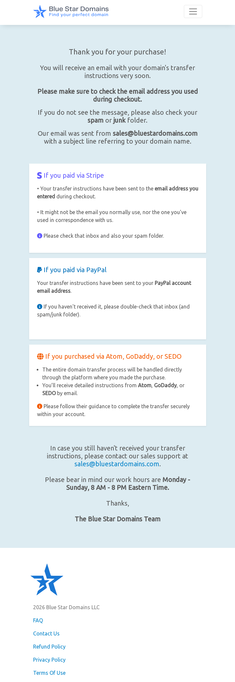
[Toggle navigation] (193, 11)
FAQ (38, 620)
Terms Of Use (49, 673)
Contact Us (46, 633)
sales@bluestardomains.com (116, 464)
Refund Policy (49, 647)
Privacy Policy (49, 660)
